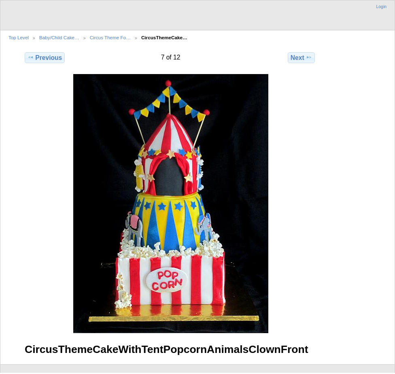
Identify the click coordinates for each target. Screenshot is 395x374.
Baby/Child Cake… (59, 37)
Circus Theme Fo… (110, 37)
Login (381, 6)
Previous (45, 57)
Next (301, 57)
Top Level (18, 37)
